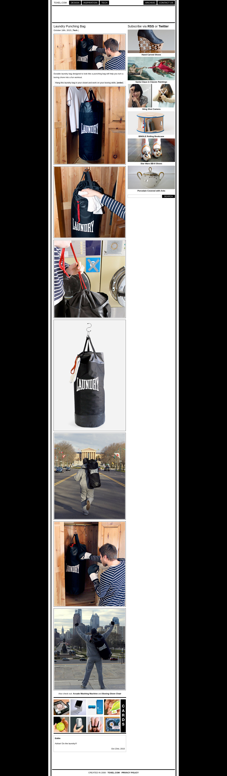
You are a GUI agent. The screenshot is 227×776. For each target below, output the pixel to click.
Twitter (164, 26)
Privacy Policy (130, 772)
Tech (104, 2)
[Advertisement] (113, 15)
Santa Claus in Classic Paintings (151, 82)
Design (75, 2)
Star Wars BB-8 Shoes (151, 163)
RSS (151, 26)
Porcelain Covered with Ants (151, 191)
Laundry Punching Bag (69, 26)
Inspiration (90, 2)
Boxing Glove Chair (111, 693)
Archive (150, 2)
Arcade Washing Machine (85, 693)
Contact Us (166, 2)
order (120, 83)
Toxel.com (60, 2)
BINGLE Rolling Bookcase (151, 136)
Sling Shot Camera (151, 109)
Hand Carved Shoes (151, 54)
